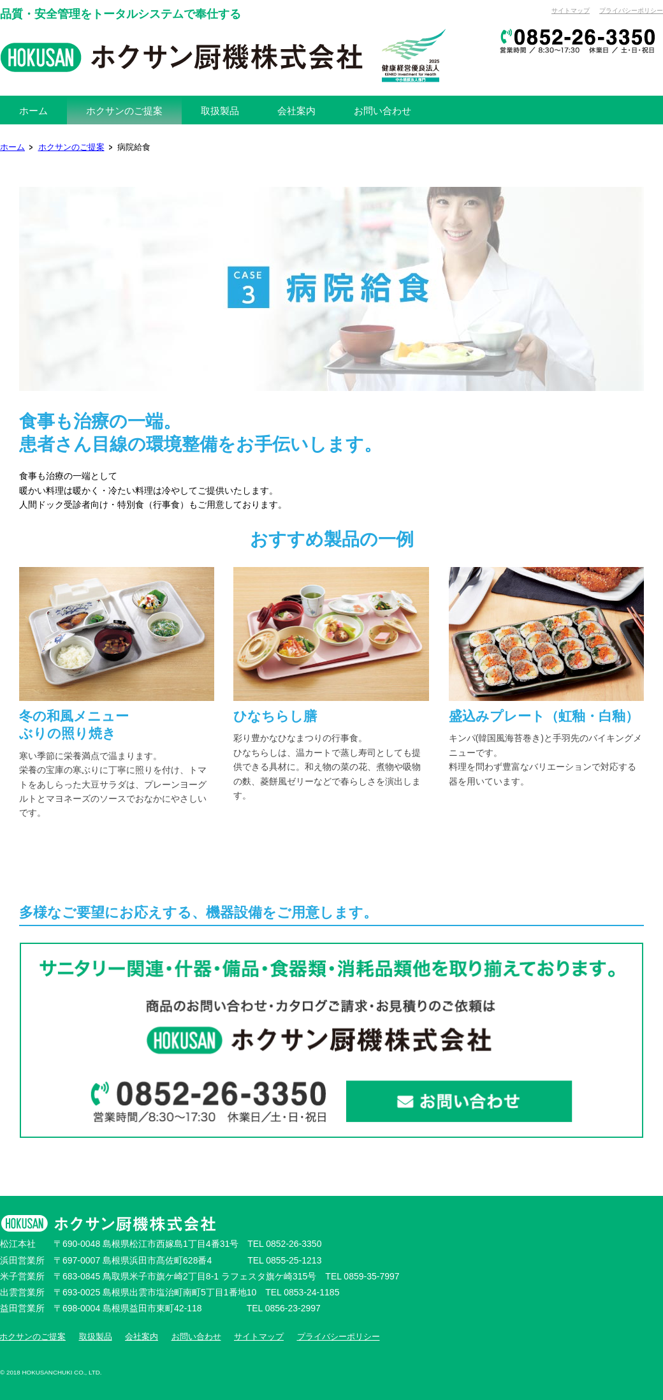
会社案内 (141, 1336)
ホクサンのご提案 (71, 147)
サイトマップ (570, 10)
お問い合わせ (196, 1336)
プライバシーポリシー (631, 10)
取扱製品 (95, 1336)
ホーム (12, 147)
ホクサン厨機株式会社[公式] (223, 55)
